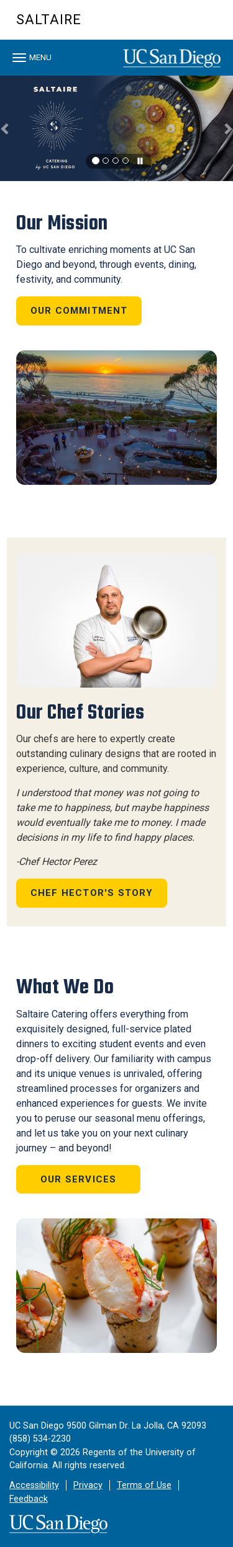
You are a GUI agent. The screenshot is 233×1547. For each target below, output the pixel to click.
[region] (116, 128)
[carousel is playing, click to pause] (140, 161)
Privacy (88, 1485)
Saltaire (48, 19)
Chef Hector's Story (91, 892)
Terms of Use (144, 1485)
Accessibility (34, 1485)
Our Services (78, 1179)
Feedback (28, 1499)
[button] (6, 128)
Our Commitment (79, 310)
